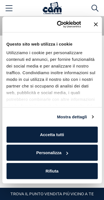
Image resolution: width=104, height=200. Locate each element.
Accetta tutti (52, 134)
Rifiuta (52, 170)
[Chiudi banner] (96, 24)
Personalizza (52, 152)
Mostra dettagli (72, 116)
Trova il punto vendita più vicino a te (52, 193)
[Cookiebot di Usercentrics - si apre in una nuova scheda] (60, 24)
